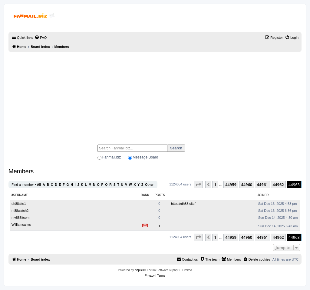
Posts (160, 195)
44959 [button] (230, 184)
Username (19, 195)
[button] (198, 184)
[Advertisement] (155, 95)
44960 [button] (246, 184)
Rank (145, 195)
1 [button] (215, 184)
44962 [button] (278, 184)
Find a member (23, 184)
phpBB (139, 270)
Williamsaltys (21, 224)
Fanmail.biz (111, 157)
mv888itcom (20, 217)
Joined (263, 195)
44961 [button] (262, 184)
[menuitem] (41, 37)
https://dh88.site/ (183, 203)
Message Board (145, 157)
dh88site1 (19, 203)
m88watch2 (20, 210)
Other (149, 184)
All (39, 184)
